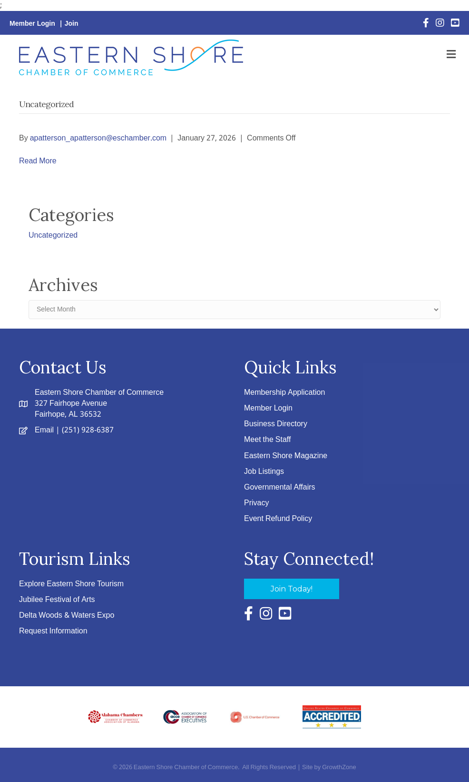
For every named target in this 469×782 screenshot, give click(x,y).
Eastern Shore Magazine (285, 456)
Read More (38, 161)
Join (71, 24)
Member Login (32, 24)
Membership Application (284, 392)
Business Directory (275, 424)
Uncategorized (53, 235)
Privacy (256, 503)
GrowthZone (339, 767)
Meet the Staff (267, 439)
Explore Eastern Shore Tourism (71, 584)
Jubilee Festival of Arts (57, 599)
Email (44, 430)
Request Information (53, 631)
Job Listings (264, 471)
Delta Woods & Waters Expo (66, 615)
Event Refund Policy (278, 518)
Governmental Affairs (279, 487)
